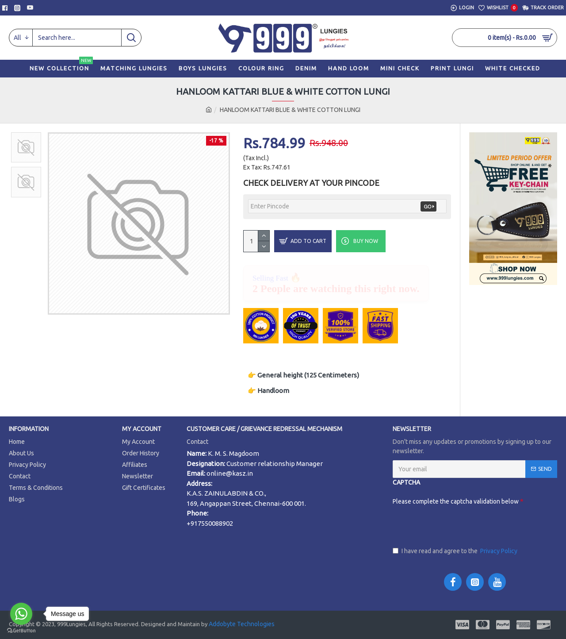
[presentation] (460, 525)
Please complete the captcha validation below (426, 501)
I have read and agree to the (456, 551)
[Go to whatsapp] (21, 614)
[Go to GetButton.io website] (21, 630)
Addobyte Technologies (241, 623)
